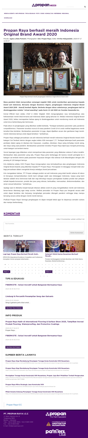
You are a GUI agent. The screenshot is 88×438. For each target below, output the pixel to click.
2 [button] (8, 264)
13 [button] (46, 264)
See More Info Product (13, 347)
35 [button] (39, 267)
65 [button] (59, 270)
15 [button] (52, 264)
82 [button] (35, 273)
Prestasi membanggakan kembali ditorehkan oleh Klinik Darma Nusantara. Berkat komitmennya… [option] (65, 256)
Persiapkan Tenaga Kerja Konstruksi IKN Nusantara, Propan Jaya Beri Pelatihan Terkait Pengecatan (45, 375)
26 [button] (8, 267)
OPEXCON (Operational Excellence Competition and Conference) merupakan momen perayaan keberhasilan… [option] (23, 256)
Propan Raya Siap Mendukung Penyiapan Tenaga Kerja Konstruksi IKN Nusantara (37, 361)
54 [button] (22, 270)
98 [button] (44, 276)
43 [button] (66, 267)
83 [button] (39, 273)
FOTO (38, 13)
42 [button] (62, 267)
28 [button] (15, 267)
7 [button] (25, 264)
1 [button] (5, 264)
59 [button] (39, 270)
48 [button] (83, 267)
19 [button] (66, 264)
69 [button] (72, 270)
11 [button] (39, 264)
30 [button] (22, 267)
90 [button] (62, 273)
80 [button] (29, 273)
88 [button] (56, 273)
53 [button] (19, 270)
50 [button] (8, 270)
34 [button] (35, 267)
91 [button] (66, 273)
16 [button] (56, 264)
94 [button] (76, 273)
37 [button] (46, 267)
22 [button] (76, 264)
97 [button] (40, 276)
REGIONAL (65, 13)
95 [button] (79, 273)
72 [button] (83, 270)
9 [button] (32, 264)
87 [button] (52, 273)
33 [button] (32, 267)
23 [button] (79, 264)
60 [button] (42, 270)
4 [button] (15, 264)
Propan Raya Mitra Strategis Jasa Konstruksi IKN (25, 384)
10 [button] (35, 264)
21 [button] (72, 264)
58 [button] (35, 270)
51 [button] (12, 270)
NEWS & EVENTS (9, 13)
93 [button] (72, 273)
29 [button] (19, 267)
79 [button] (25, 273)
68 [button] (69, 270)
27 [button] (12, 267)
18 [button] (62, 264)
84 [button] (42, 273)
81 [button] (32, 273)
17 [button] (59, 264)
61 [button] (46, 270)
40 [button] (56, 267)
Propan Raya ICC (14, 405)
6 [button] (22, 264)
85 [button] (46, 273)
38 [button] (49, 267)
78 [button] (22, 273)
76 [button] (15, 273)
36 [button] (42, 267)
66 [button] (62, 270)
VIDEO (42, 13)
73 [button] (5, 273)
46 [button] (76, 267)
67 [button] (66, 270)
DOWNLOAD (8, 18)
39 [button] (52, 267)
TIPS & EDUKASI (30, 13)
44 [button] (69, 267)
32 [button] (29, 267)
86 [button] (49, 273)
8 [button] (29, 264)
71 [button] (79, 270)
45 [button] (72, 267)
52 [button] (15, 270)
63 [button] (52, 270)
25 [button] (5, 267)
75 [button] (12, 273)
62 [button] (49, 270)
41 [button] (59, 267)
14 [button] (49, 264)
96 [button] (83, 273)
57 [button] (32, 270)
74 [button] (8, 273)
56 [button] (29, 270)
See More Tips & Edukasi (14, 308)
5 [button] (19, 264)
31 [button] (25, 267)
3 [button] (12, 264)
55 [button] (25, 270)
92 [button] (69, 273)
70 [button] (76, 270)
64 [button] (56, 270)
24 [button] (83, 264)
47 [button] (79, 267)
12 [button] (42, 264)
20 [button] (69, 264)
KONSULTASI (49, 13)
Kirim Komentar (76, 232)
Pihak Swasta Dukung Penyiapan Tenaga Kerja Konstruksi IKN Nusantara (34, 392)
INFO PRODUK (19, 13)
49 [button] (5, 270)
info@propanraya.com (16, 426)
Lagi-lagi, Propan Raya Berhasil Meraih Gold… (21, 254)
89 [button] (59, 273)
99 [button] (47, 276)
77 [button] (19, 273)
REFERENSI (57, 13)
